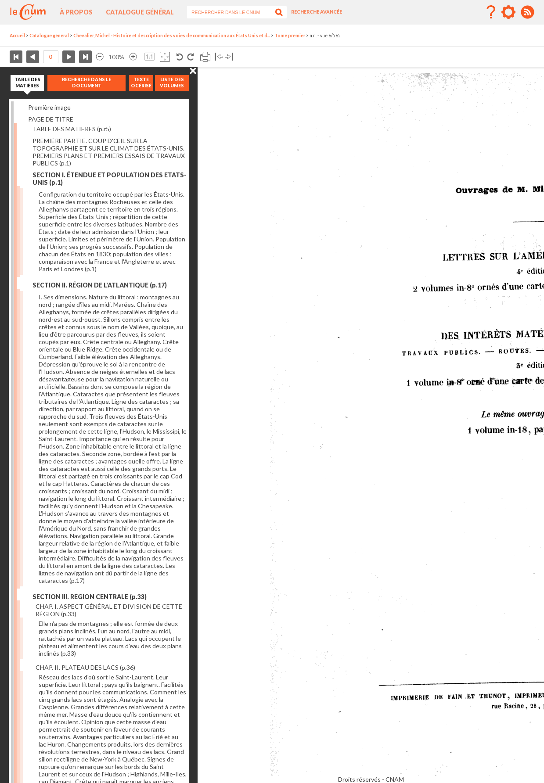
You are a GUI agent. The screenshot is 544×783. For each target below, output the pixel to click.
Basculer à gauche (219, 56)
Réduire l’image (100, 56)
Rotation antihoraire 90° (180, 56)
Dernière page (85, 56)
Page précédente (32, 56)
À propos (76, 12)
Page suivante (68, 56)
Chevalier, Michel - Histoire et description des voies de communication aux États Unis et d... (171, 35)
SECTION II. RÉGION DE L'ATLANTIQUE (99, 285)
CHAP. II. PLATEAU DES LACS (85, 667)
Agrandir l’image (133, 56)
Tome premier (289, 35)
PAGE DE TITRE (50, 119)
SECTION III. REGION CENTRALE (89, 596)
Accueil (17, 35)
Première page (16, 56)
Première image (49, 107)
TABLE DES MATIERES (71, 129)
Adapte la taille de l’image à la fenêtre (165, 56)
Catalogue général (140, 12)
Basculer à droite (229, 56)
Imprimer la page (205, 56)
